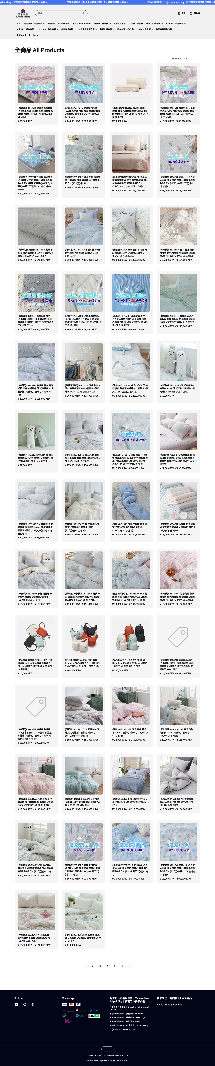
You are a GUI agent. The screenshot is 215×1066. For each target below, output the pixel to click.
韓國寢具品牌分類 (164, 29)
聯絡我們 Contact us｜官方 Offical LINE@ (129, 1025)
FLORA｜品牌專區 (47, 29)
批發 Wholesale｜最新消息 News (125, 1021)
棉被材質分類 (145, 29)
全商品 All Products (82, 23)
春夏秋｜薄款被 (101, 23)
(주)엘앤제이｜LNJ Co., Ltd (122, 1029)
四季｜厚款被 (137, 23)
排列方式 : (176, 58)
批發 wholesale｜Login (28, 35)
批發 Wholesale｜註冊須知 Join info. (127, 1013)
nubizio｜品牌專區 (25, 29)
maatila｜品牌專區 (174, 23)
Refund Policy (123, 1060)
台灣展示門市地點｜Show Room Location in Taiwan (130, 1008)
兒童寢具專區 (67, 29)
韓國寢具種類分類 (87, 29)
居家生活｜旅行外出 (126, 29)
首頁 (19, 23)
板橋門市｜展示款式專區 (58, 23)
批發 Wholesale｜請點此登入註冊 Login (128, 1017)
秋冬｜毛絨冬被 (153, 23)
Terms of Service (93, 1060)
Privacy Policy (108, 1060)
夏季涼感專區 (120, 23)
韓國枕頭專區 (106, 29)
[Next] (130, 966)
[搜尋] (83, 13)
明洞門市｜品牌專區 (33, 23)
